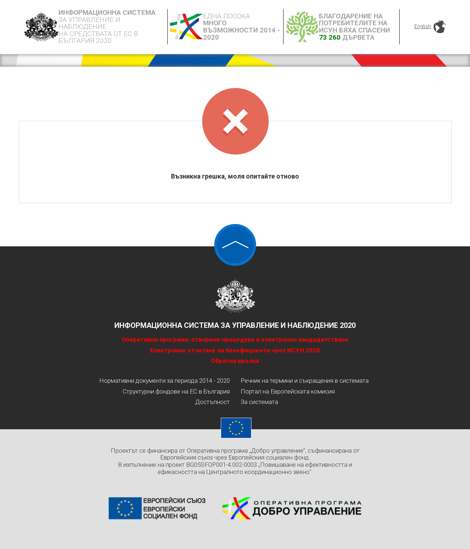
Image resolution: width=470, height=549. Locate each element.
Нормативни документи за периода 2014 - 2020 (164, 380)
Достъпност (212, 401)
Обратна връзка (235, 360)
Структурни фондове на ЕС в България (176, 391)
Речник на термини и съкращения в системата (305, 380)
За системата (259, 401)
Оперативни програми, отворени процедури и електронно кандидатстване (235, 339)
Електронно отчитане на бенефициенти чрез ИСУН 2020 (235, 350)
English (422, 26)
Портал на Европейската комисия (288, 391)
